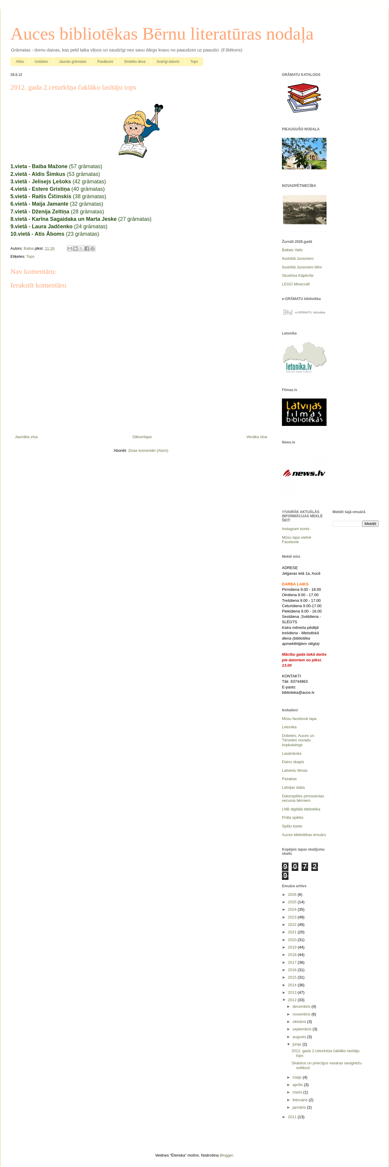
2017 (293, 962)
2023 (293, 917)
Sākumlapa (142, 437)
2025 (293, 902)
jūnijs (297, 1044)
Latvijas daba (293, 787)
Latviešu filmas (295, 770)
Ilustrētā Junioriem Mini (302, 267)
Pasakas (289, 779)
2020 (293, 940)
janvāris (300, 1107)
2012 (293, 1000)
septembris (303, 1029)
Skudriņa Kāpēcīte (297, 275)
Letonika (289, 727)
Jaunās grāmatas (72, 62)
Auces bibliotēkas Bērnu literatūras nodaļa (162, 33)
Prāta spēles (292, 817)
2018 (293, 954)
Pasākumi (105, 62)
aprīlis (298, 1084)
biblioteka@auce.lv (298, 692)
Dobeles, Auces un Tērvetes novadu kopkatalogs (298, 740)
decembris (302, 1006)
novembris (302, 1014)
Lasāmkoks (292, 753)
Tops (194, 62)
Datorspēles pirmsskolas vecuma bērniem (303, 798)
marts (298, 1092)
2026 (293, 894)
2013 (293, 992)
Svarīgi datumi (167, 62)
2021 (293, 932)
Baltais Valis (292, 250)
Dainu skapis (293, 762)
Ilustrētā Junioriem (297, 258)
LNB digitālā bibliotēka (301, 809)
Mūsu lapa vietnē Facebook (296, 539)
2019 (293, 947)
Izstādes (41, 62)
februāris (301, 1100)
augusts (300, 1037)
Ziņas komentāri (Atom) (148, 450)
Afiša (20, 62)
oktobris (300, 1021)
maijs (298, 1077)
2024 (293, 909)
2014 (293, 985)
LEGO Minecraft (296, 284)
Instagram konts (296, 529)
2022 (293, 924)
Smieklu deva (134, 62)
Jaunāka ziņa (26, 437)
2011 (293, 1117)
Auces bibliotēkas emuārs (304, 834)
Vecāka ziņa (256, 437)
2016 (293, 970)
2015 (293, 977)
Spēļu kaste (292, 826)
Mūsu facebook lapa (299, 718)
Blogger (226, 1155)
